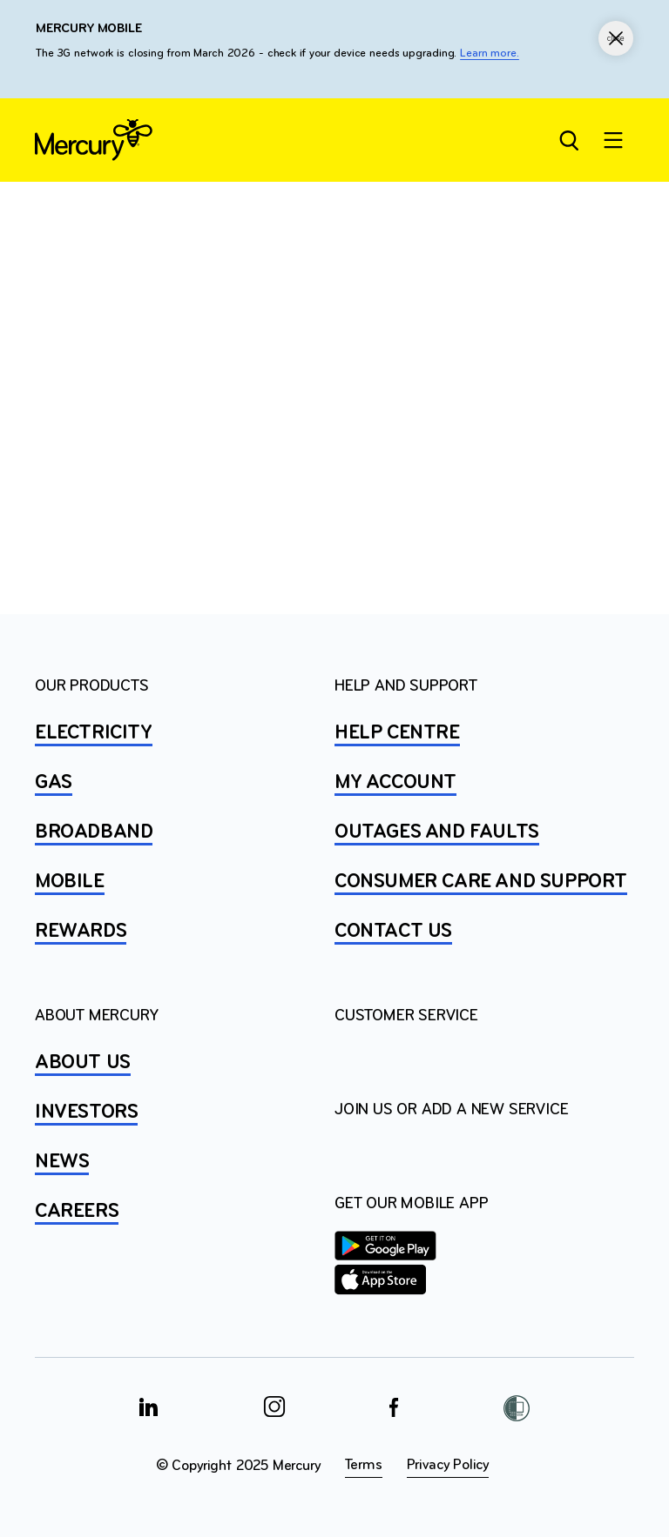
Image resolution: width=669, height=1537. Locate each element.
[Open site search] (568, 140)
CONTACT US (393, 931)
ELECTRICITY (93, 733)
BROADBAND (93, 832)
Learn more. (489, 53)
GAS (53, 782)
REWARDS (80, 931)
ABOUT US (83, 1063)
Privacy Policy (448, 1465)
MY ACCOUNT (395, 782)
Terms (363, 1465)
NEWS (62, 1162)
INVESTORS (86, 1112)
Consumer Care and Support (480, 882)
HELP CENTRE (397, 733)
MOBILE (70, 882)
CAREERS (76, 1211)
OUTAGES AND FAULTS (436, 832)
